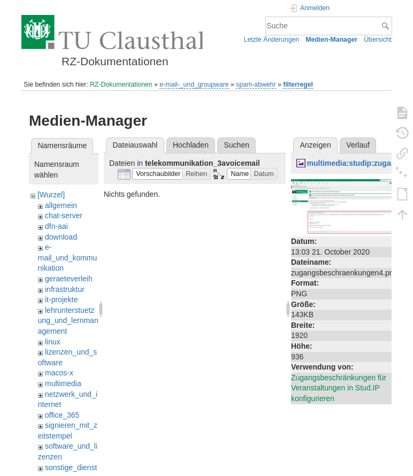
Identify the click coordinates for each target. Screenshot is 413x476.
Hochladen (191, 145)
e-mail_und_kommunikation (67, 257)
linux (52, 341)
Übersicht (378, 39)
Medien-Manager (331, 39)
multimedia (63, 383)
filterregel (298, 84)
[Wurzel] (51, 194)
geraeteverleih (69, 278)
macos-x (59, 372)
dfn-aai (56, 226)
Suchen (236, 145)
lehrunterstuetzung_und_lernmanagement (68, 320)
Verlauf (358, 145)
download (61, 237)
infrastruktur (65, 289)
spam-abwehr (256, 84)
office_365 (62, 415)
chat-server (63, 215)
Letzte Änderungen (272, 39)
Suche (386, 25)
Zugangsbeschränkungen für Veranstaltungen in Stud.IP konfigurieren (338, 388)
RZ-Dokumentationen (121, 84)
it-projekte (61, 299)
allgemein (61, 205)
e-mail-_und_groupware (193, 84)
